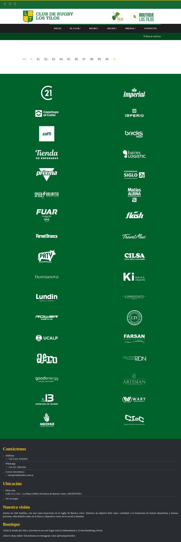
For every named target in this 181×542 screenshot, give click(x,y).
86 (76, 59)
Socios (112, 28)
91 (114, 59)
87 (84, 59)
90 (106, 59)
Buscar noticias (152, 36)
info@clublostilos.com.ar (20, 475)
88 (91, 59)
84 (61, 59)
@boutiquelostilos (66, 535)
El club (75, 28)
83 (53, 59)
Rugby (94, 28)
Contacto (150, 28)
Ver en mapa (11, 498)
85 (68, 59)
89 (99, 59)
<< (24, 59)
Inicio (57, 28)
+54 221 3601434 (16, 467)
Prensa (130, 28)
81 (38, 59)
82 (45, 59)
